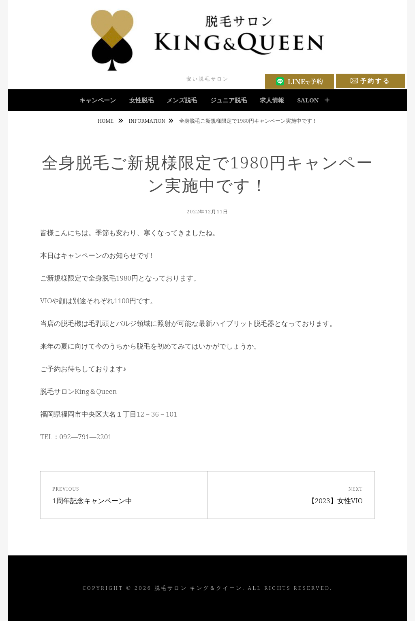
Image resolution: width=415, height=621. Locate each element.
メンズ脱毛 (182, 100)
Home (106, 120)
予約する (370, 81)
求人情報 (272, 100)
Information (147, 120)
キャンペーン (97, 100)
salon (308, 100)
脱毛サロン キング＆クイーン (198, 587)
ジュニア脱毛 (228, 100)
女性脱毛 (141, 100)
